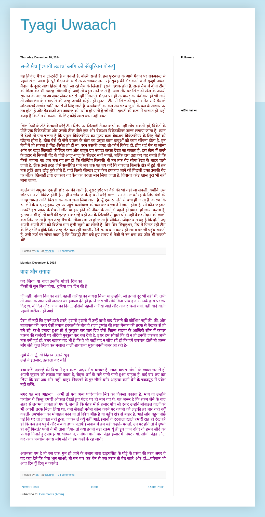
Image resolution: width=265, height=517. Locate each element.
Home (94, 487)
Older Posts (156, 487)
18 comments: (67, 250)
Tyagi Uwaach (68, 24)
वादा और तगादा (35, 271)
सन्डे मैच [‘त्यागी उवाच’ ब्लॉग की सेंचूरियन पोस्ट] (67, 66)
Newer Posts (30, 487)
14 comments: (67, 474)
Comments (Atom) (51, 494)
